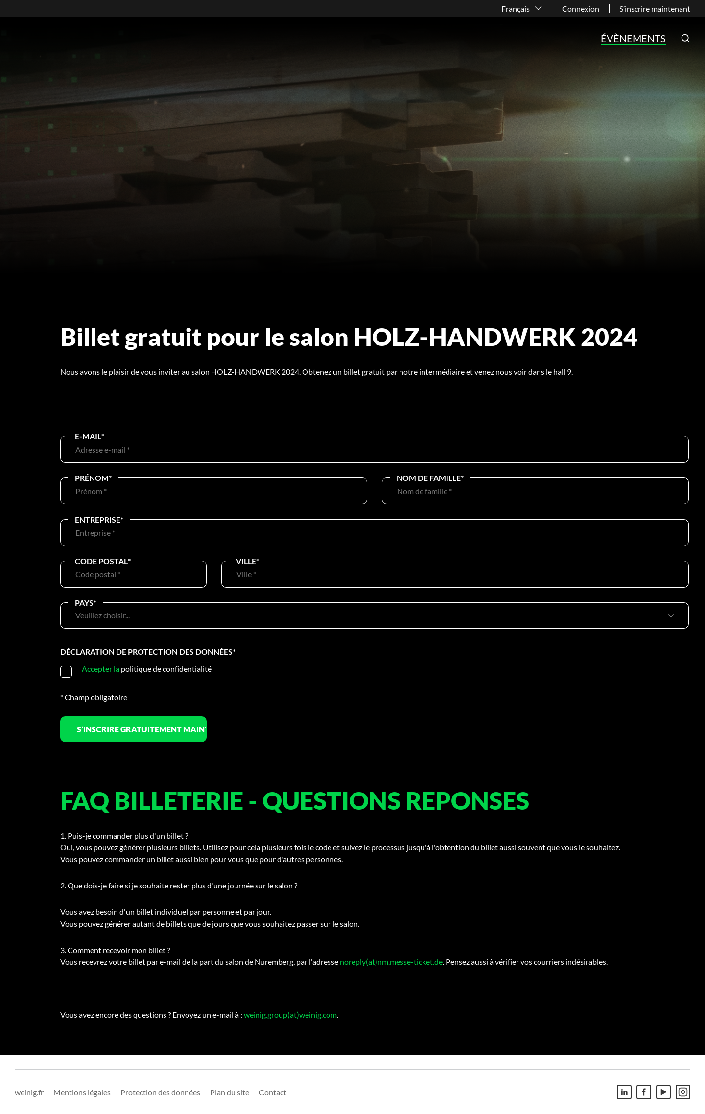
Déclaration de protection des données (147, 651)
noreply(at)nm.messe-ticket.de (391, 961)
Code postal (103, 561)
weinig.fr (29, 1092)
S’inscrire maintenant (654, 8)
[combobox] (370, 615)
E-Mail (89, 436)
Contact (272, 1092)
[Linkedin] (624, 1092)
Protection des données (160, 1092)
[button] (685, 38)
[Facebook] (643, 1092)
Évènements (633, 38)
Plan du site (229, 1092)
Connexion (580, 8)
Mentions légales (82, 1092)
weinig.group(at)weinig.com (290, 1014)
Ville (247, 561)
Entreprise (99, 519)
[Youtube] (663, 1092)
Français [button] (515, 8)
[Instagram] (683, 1092)
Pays (85, 602)
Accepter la (100, 668)
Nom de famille (430, 477)
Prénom (93, 477)
